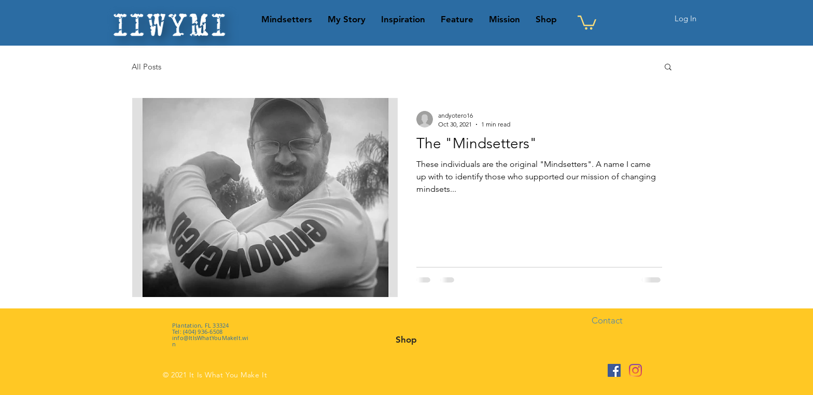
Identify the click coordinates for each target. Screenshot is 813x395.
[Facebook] (614, 370)
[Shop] (406, 339)
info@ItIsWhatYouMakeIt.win (210, 341)
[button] (587, 22)
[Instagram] (635, 370)
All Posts (146, 67)
